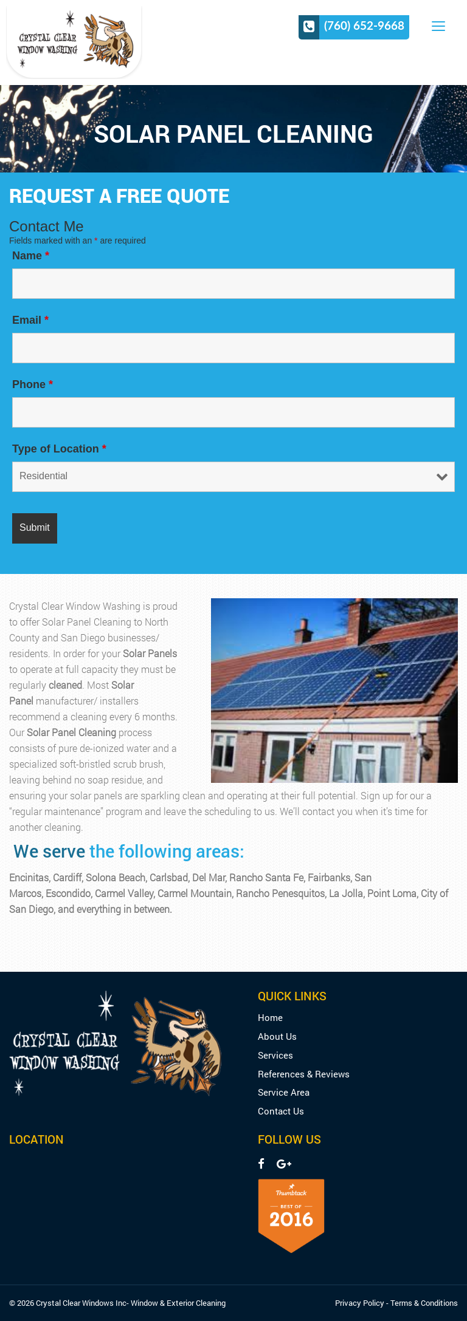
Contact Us (281, 1111)
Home (270, 1017)
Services (275, 1055)
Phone (32, 384)
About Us (277, 1036)
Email (30, 320)
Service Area (284, 1092)
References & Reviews (304, 1074)
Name (30, 256)
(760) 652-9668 (364, 25)
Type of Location (59, 449)
